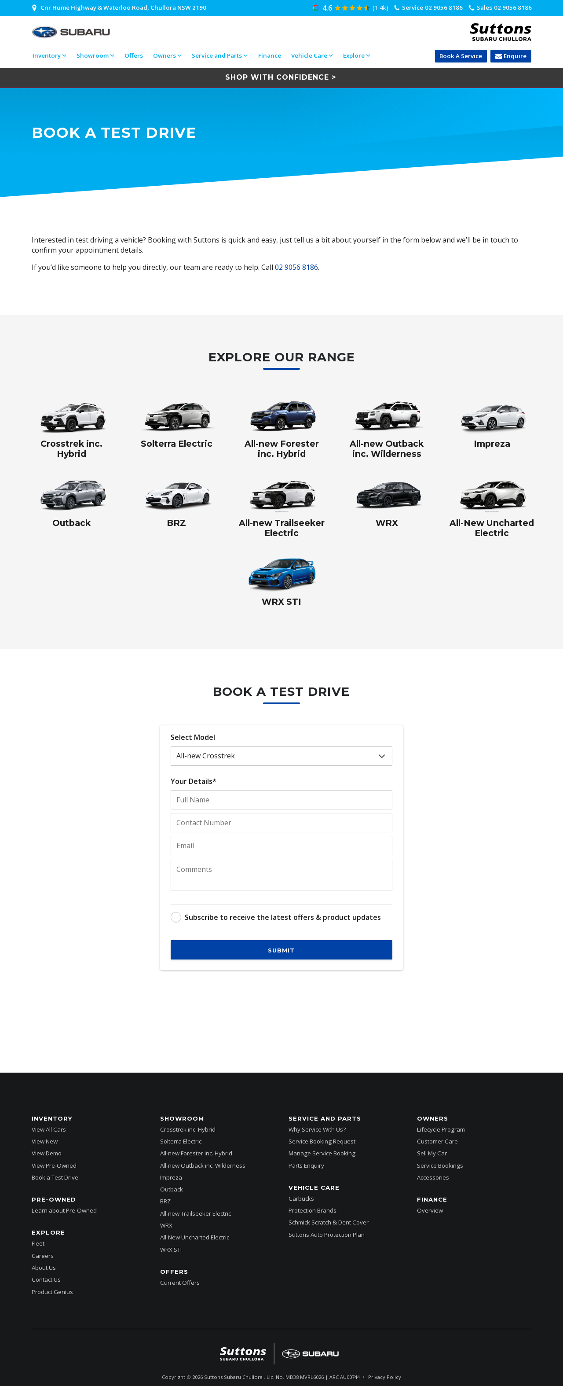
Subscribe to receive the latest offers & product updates (283, 917)
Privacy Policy (384, 1377)
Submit (281, 950)
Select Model (193, 737)
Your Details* (193, 781)
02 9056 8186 (296, 267)
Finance (269, 55)
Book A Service (460, 56)
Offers (133, 55)
